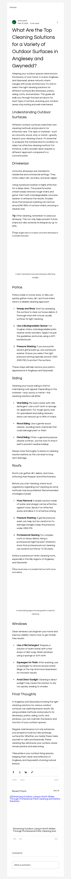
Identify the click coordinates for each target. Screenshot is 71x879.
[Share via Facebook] (13, 772)
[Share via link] (32, 772)
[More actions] (57, 22)
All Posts (13, 7)
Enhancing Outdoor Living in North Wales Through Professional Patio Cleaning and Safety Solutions (34, 829)
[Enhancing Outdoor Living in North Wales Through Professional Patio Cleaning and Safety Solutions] (35, 810)
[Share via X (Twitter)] (19, 772)
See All (56, 791)
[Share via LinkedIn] (26, 772)
